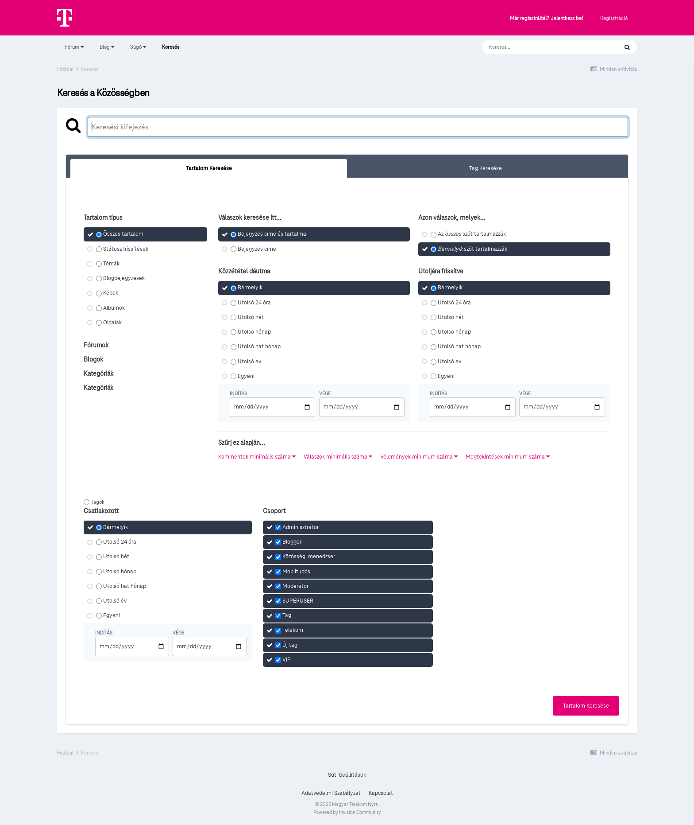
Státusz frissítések (125, 249)
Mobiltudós (296, 571)
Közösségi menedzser (308, 556)
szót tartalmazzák (472, 249)
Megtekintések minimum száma (508, 456)
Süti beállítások (347, 774)
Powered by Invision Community (347, 812)
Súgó (138, 46)
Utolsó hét (251, 317)
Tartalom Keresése (586, 705)
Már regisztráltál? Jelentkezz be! (546, 18)
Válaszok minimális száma (338, 456)
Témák (111, 263)
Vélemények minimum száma (419, 456)
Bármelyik (250, 288)
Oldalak (112, 322)
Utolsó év (249, 361)
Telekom (292, 630)
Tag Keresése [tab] (485, 168)
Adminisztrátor (300, 527)
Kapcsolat (381, 793)
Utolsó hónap (254, 331)
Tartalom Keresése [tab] (209, 168)
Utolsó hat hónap (259, 346)
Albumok (114, 307)
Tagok (97, 501)
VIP (286, 659)
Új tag (289, 645)
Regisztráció (614, 18)
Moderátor (295, 586)
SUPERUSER (297, 600)
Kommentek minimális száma (257, 456)
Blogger (291, 541)
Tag (286, 615)
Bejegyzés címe (257, 249)
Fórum (74, 46)
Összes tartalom (123, 234)
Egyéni (246, 376)
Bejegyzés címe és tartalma (272, 234)
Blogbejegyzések (124, 278)
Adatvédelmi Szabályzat (331, 793)
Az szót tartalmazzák (472, 234)
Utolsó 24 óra (254, 302)
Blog (107, 46)
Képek (110, 293)
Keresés (170, 50)
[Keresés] (541, 47)
